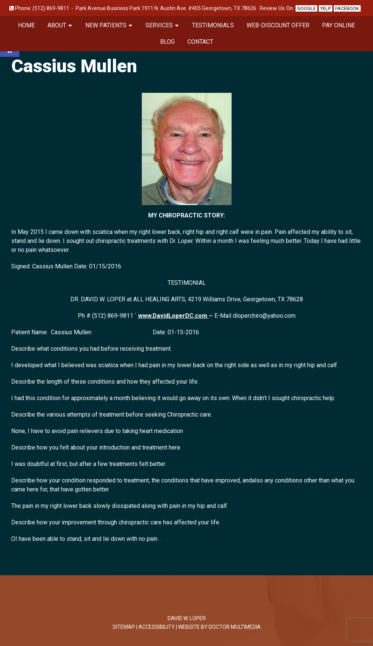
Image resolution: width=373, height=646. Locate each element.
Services (159, 25)
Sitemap (124, 627)
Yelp (325, 8)
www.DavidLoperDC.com (173, 315)
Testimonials (213, 25)
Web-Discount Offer (278, 25)
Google (306, 8)
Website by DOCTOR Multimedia (219, 627)
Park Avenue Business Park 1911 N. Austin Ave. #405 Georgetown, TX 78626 (166, 8)
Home (26, 25)
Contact (200, 41)
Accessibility (156, 627)
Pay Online (338, 25)
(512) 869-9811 (51, 8)
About (57, 25)
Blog (167, 41)
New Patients (105, 25)
